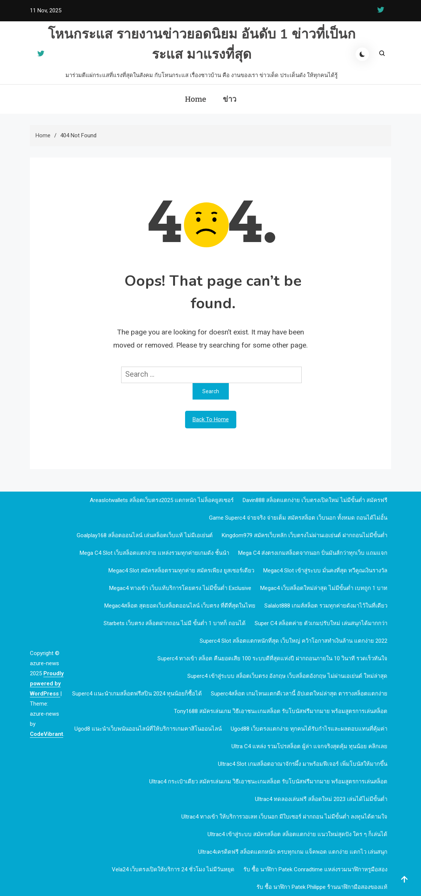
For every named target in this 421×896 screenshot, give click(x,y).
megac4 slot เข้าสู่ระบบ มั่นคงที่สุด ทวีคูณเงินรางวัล (325, 570)
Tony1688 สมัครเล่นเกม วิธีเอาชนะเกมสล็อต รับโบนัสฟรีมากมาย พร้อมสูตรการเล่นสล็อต (280, 711)
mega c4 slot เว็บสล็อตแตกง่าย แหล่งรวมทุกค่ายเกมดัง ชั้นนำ (154, 553)
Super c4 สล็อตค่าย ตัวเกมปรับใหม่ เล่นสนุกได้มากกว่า (321, 623)
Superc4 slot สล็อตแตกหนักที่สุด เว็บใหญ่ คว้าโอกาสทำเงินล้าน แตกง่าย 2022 (293, 640)
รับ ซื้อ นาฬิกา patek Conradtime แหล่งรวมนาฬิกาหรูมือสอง (315, 869)
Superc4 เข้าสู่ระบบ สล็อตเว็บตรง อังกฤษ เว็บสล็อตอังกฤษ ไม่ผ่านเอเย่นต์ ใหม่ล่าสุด (287, 676)
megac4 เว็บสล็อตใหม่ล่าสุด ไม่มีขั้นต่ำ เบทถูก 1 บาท (323, 588)
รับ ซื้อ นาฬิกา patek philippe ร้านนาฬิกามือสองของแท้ (321, 887)
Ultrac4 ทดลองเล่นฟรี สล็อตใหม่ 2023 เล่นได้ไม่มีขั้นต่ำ (321, 799)
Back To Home (211, 419)
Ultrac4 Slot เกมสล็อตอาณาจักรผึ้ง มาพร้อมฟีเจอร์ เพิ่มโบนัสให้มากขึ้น (302, 764)
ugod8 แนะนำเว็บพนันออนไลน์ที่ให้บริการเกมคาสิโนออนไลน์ (148, 728)
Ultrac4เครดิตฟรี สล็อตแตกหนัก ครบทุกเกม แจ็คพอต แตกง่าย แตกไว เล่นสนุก (292, 851)
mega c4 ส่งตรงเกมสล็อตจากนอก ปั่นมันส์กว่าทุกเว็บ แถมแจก (312, 553)
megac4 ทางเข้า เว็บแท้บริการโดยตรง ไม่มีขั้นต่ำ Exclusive (180, 588)
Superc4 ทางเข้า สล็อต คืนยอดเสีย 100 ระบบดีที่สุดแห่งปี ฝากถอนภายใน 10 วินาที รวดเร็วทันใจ (272, 658)
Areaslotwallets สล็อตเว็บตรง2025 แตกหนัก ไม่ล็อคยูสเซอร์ (162, 500)
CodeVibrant (46, 734)
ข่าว (229, 99)
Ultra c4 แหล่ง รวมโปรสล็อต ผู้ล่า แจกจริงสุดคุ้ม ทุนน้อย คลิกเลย (309, 746)
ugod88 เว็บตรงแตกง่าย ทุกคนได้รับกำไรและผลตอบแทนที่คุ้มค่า (309, 728)
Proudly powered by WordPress (47, 683)
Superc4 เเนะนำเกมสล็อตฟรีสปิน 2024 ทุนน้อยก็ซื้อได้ (137, 693)
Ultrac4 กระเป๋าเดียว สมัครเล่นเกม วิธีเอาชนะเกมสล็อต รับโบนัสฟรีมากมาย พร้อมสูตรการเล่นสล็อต (268, 781)
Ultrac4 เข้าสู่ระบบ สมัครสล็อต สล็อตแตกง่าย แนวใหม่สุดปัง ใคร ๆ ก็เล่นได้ (297, 834)
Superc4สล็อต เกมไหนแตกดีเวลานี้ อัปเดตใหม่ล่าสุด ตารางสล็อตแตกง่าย (299, 693)
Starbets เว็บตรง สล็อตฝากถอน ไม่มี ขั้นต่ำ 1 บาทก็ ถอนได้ (175, 623)
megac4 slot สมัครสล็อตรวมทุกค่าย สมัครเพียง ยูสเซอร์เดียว (181, 570)
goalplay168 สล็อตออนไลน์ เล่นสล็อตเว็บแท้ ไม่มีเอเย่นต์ (145, 535)
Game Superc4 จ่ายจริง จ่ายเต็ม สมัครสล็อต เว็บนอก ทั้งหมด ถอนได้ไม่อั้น (298, 517)
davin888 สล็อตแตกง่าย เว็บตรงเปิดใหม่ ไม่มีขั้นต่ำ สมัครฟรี (315, 500)
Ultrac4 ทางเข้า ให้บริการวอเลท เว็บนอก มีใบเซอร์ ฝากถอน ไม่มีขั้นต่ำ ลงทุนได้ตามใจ (284, 816)
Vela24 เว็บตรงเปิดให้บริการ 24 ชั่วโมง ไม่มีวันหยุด (173, 869)
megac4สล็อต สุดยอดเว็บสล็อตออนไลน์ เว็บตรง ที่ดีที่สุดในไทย (179, 605)
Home (195, 99)
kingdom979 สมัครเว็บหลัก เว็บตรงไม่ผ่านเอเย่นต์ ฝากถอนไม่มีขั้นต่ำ (304, 535)
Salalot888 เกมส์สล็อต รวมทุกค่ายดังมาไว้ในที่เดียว (325, 605)
